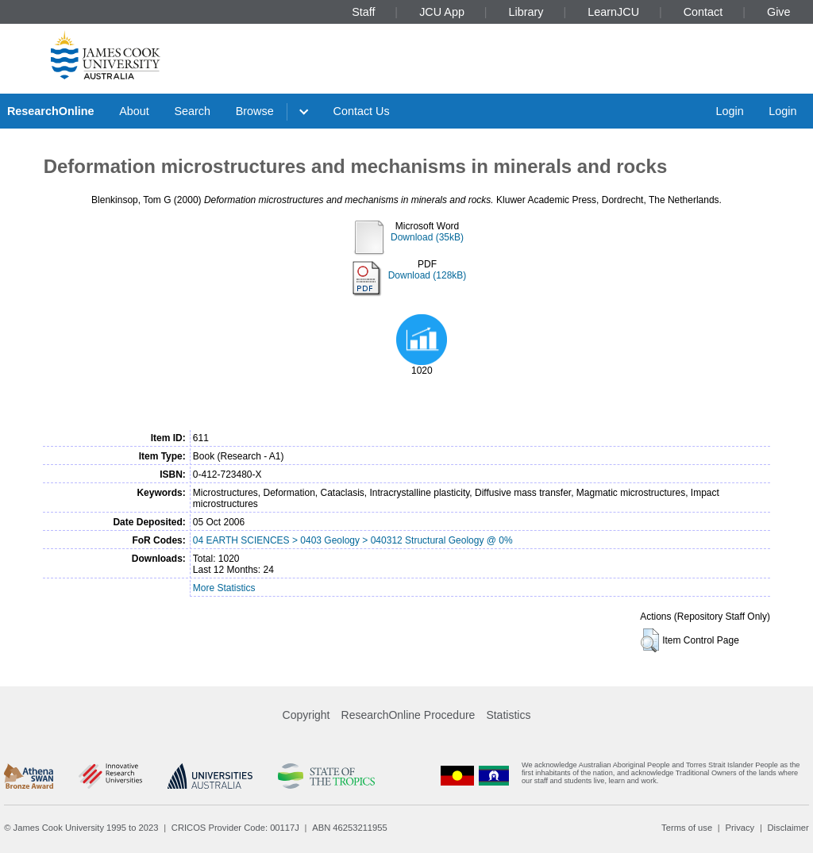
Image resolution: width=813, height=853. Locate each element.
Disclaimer (788, 827)
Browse (255, 111)
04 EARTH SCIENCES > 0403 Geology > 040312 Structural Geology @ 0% (353, 540)
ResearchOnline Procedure (408, 715)
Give (779, 12)
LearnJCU (613, 12)
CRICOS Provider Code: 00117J (235, 827)
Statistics (508, 715)
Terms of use (686, 827)
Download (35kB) (427, 237)
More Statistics (224, 588)
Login (729, 111)
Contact (703, 12)
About (134, 111)
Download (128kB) (427, 275)
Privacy (739, 827)
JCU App (441, 12)
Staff (363, 12)
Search (192, 111)
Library (526, 12)
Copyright (306, 715)
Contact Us (361, 111)
